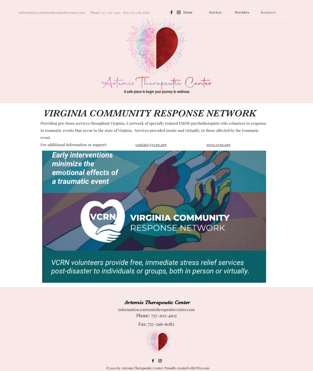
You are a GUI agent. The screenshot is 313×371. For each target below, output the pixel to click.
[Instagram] (178, 12)
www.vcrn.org (218, 144)
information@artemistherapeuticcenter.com (52, 12)
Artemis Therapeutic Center (157, 302)
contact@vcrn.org (151, 144)
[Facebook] (171, 12)
